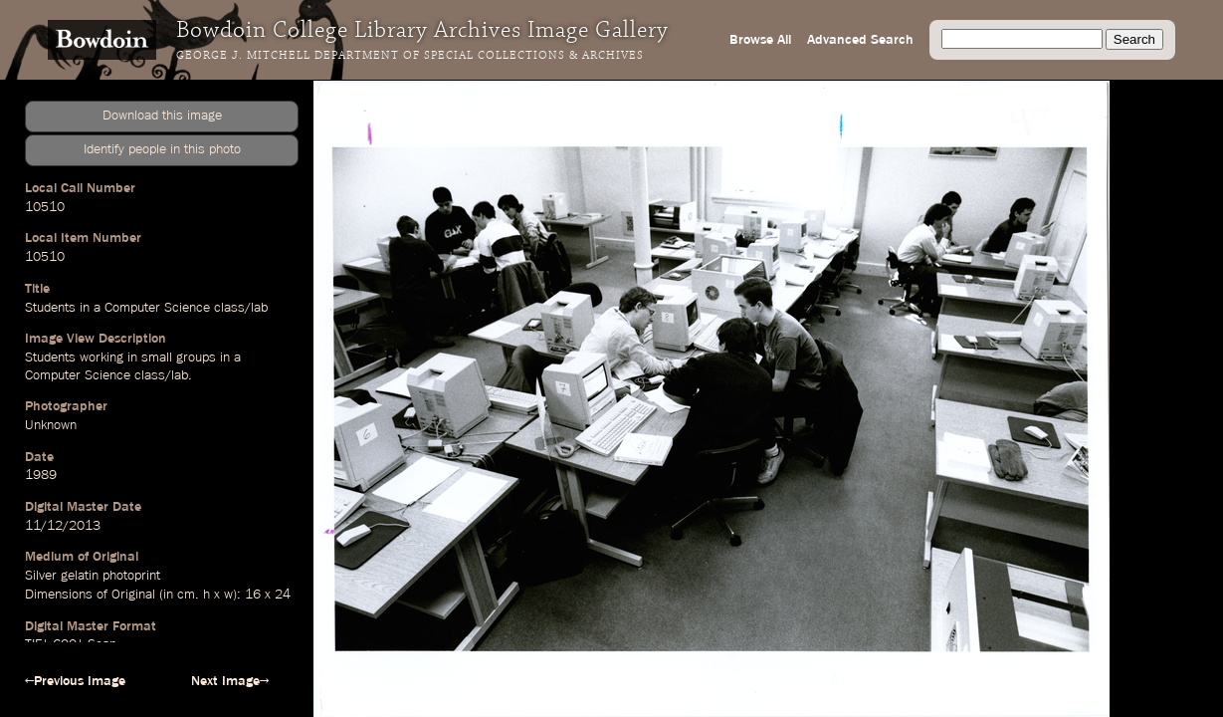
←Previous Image (75, 681)
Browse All (760, 40)
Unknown (51, 425)
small (156, 357)
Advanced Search (860, 40)
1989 (41, 475)
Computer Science (157, 308)
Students (50, 308)
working (101, 357)
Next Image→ (230, 681)
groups (196, 357)
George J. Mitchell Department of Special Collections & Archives (410, 56)
